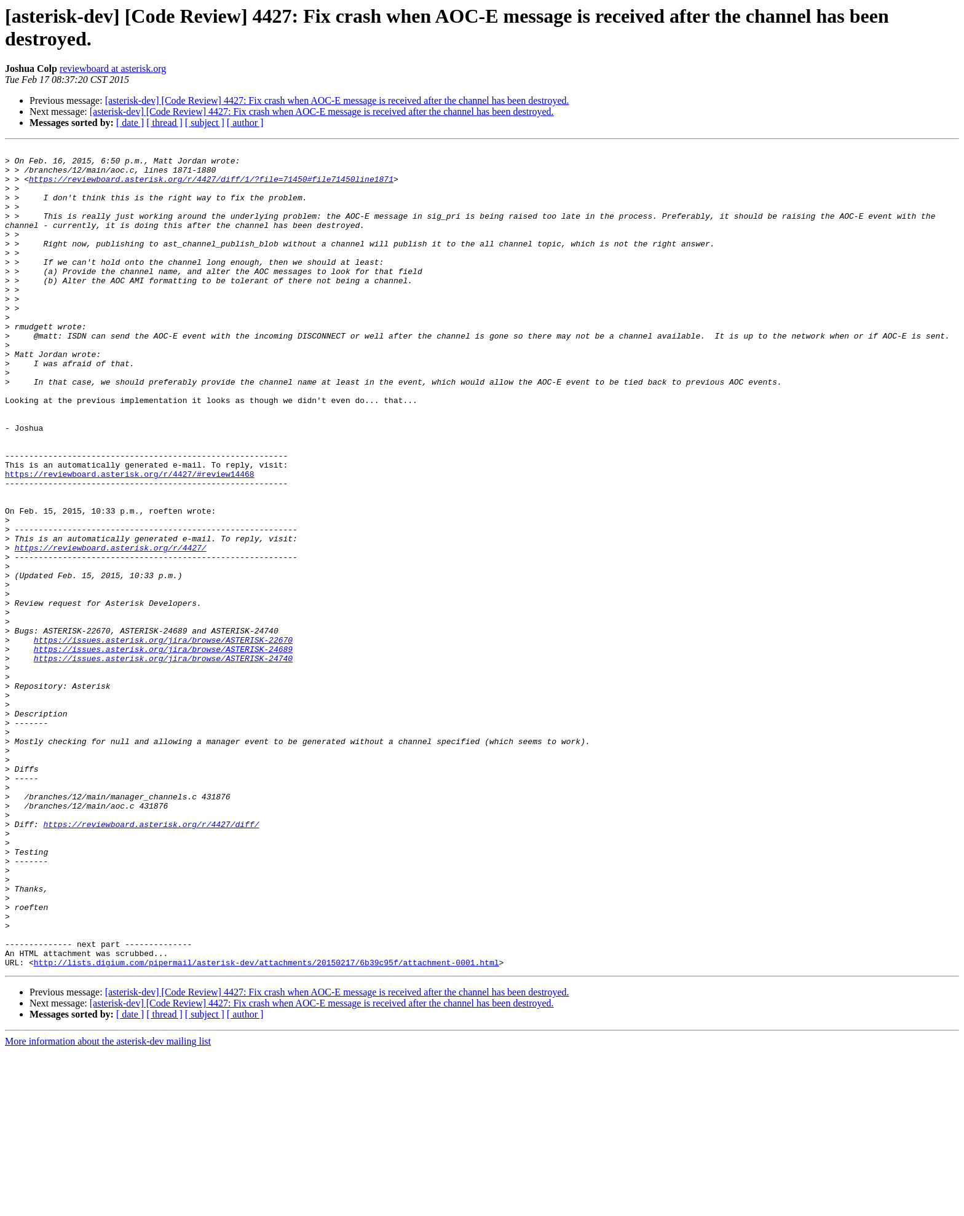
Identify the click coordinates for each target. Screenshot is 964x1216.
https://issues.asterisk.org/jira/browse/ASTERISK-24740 (163, 761)
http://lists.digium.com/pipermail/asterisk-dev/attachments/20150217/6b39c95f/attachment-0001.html (266, 1126)
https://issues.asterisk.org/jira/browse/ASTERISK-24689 (163, 750)
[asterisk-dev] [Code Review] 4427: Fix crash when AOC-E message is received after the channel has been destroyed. (337, 100)
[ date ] (130, 122)
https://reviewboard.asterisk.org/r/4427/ (111, 628)
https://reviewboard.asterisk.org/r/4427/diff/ (151, 960)
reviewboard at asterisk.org (113, 68)
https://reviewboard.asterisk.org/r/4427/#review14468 (130, 540)
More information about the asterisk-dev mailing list (108, 1205)
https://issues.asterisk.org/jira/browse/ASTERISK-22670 (163, 739)
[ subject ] (204, 122)
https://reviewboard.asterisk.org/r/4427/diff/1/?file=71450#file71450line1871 (211, 186)
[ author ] (245, 122)
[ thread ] (164, 122)
